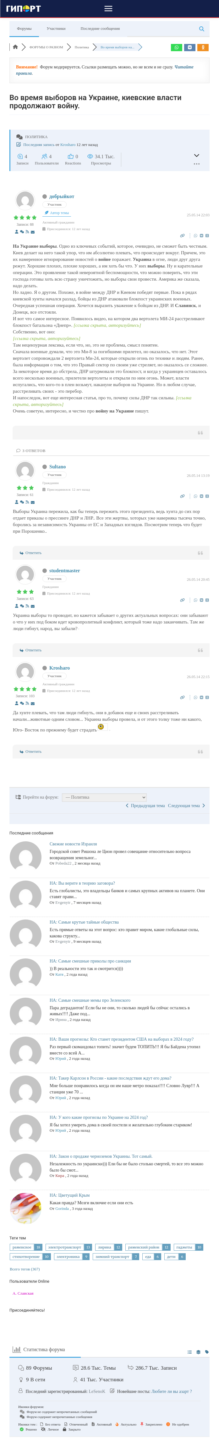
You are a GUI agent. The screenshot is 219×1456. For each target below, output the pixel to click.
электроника (68, 1256)
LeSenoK (97, 1391)
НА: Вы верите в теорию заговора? (82, 883)
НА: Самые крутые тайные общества (84, 922)
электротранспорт (64, 1247)
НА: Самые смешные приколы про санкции (90, 961)
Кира (59, 1175)
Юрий (60, 1058)
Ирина (61, 1019)
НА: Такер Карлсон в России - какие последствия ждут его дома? (111, 1078)
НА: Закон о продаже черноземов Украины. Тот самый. (101, 1156)
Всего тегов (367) (25, 1269)
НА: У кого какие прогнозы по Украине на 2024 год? (99, 1117)
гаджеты (184, 1247)
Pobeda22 (63, 863)
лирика (104, 1247)
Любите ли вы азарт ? (171, 1391)
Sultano (57, 466)
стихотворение (26, 1256)
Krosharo (67, 144)
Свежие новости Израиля (73, 844)
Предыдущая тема (145, 805)
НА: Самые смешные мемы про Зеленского (90, 1000)
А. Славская (23, 1293)
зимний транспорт (112, 1256)
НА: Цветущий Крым (70, 1195)
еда (148, 1256)
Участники (56, 28)
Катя (59, 974)
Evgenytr (62, 902)
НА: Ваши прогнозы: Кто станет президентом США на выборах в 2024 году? (122, 1039)
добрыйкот (61, 196)
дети (171, 1256)
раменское (22, 1247)
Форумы (24, 28)
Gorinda (62, 1208)
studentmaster (64, 570)
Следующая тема (186, 805)
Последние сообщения (100, 28)
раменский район (143, 1247)
